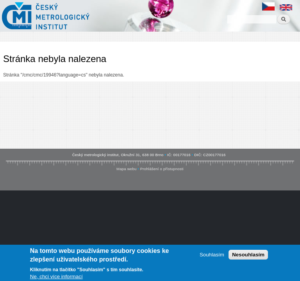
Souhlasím (212, 256)
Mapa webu (126, 169)
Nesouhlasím (248, 256)
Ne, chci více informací (56, 278)
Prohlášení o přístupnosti (162, 169)
